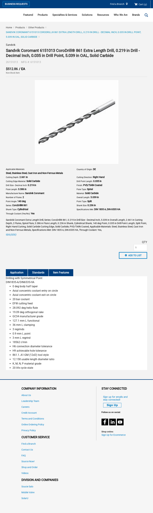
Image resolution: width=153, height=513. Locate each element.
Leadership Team (30, 401)
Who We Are (120, 14)
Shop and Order (29, 467)
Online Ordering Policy (32, 424)
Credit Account (29, 413)
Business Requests (16, 4)
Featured (28, 14)
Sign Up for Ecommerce (113, 435)
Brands (136, 14)
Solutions (87, 14)
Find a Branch (117, 4)
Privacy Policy (28, 430)
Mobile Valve (27, 492)
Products (43, 14)
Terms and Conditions (32, 418)
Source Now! (28, 461)
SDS (11, 234)
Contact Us (27, 449)
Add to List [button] (134, 255)
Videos (24, 473)
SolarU (24, 498)
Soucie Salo (27, 486)
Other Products (36, 27)
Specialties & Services (64, 14)
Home (9, 27)
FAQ (23, 455)
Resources (103, 14)
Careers (25, 407)
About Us (26, 395)
